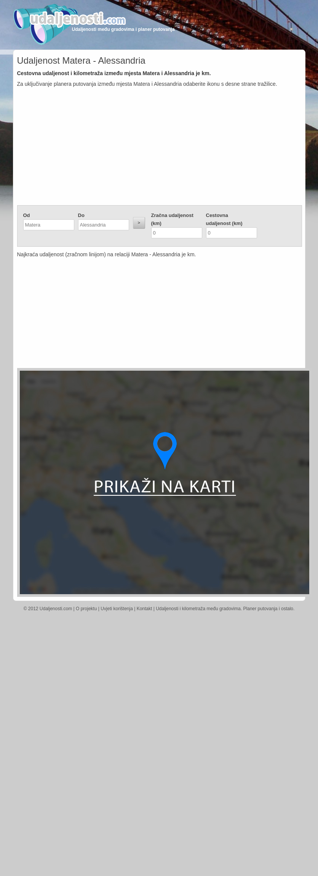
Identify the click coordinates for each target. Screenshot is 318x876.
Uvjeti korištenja (117, 608)
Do (81, 215)
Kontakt (144, 608)
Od (26, 215)
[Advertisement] (160, 148)
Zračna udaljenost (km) (172, 219)
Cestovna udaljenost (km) (224, 219)
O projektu (86, 608)
